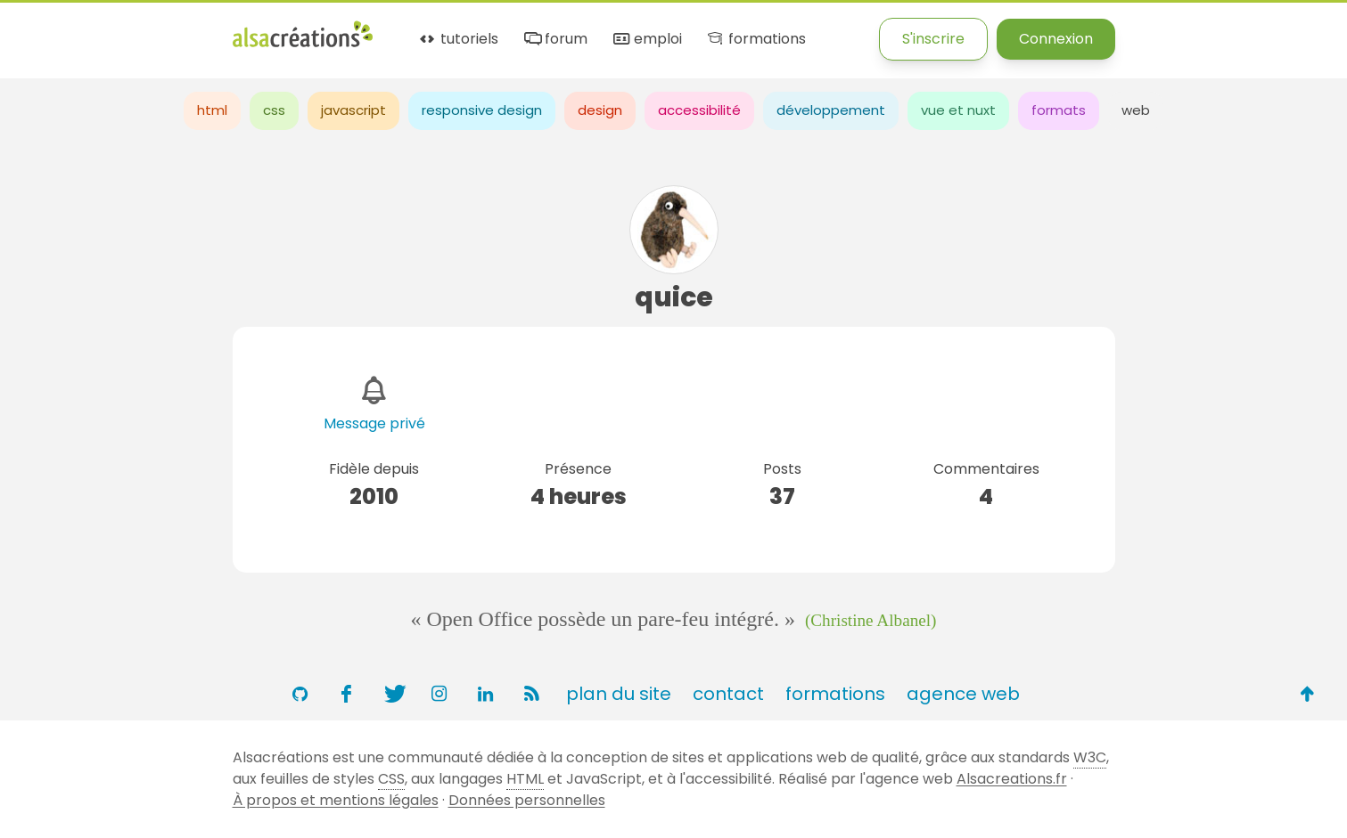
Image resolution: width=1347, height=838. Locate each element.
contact (728, 693)
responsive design (482, 110)
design (600, 110)
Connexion (1056, 38)
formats (1058, 110)
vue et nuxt (958, 110)
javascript (353, 110)
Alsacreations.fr (1012, 779)
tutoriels (457, 39)
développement (830, 110)
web (1135, 110)
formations (755, 39)
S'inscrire (933, 38)
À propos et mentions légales (336, 800)
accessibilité (699, 110)
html (212, 110)
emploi (646, 39)
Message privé (374, 423)
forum (554, 39)
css (274, 110)
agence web (963, 693)
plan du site (618, 693)
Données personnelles (526, 800)
